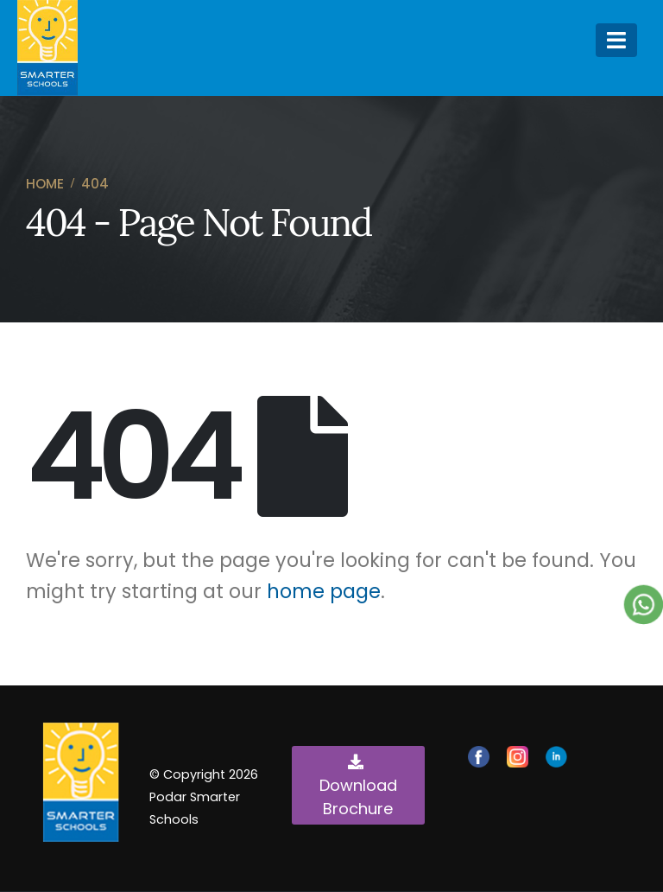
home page (324, 591)
